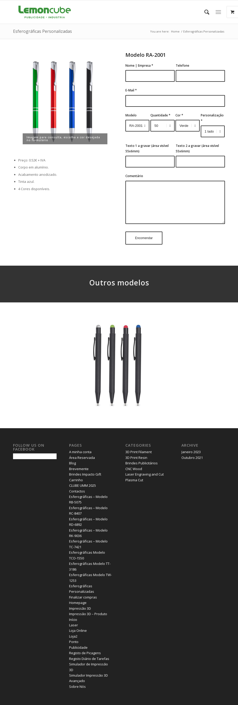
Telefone (182, 65)
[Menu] (218, 12)
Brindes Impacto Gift (85, 474)
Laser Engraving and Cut (144, 474)
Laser (73, 625)
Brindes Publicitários (141, 463)
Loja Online (78, 630)
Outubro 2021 (192, 457)
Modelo (131, 115)
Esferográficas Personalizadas (42, 31)
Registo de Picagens (85, 653)
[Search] (204, 12)
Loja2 (73, 636)
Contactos (77, 491)
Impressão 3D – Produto (88, 614)
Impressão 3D (80, 608)
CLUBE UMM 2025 (82, 485)
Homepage (78, 602)
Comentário (134, 176)
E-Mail (131, 90)
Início (73, 619)
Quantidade (160, 115)
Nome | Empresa (139, 65)
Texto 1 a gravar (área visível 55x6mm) (147, 148)
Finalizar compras (83, 597)
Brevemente (79, 468)
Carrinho (76, 480)
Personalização (212, 118)
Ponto (73, 641)
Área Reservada (82, 457)
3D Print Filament (138, 452)
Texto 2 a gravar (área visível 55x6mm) (197, 148)
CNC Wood (133, 468)
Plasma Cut (134, 480)
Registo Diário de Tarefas (89, 658)
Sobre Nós (77, 686)
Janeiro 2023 (191, 452)
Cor (179, 115)
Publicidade (78, 647)
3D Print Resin (136, 457)
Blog (72, 463)
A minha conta (80, 452)
